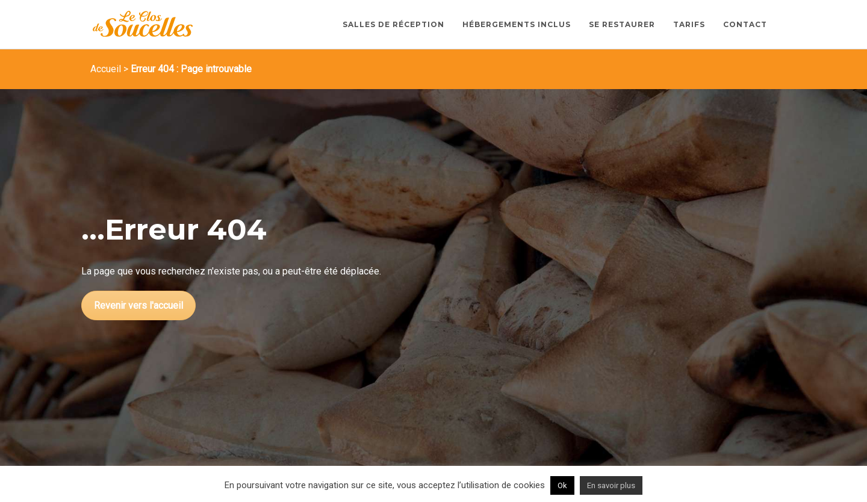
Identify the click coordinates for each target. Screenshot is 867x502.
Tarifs (689, 24)
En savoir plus (611, 485)
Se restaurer (622, 24)
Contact (745, 24)
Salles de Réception (393, 24)
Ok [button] (562, 485)
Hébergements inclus (516, 24)
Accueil (105, 69)
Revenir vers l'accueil (138, 305)
